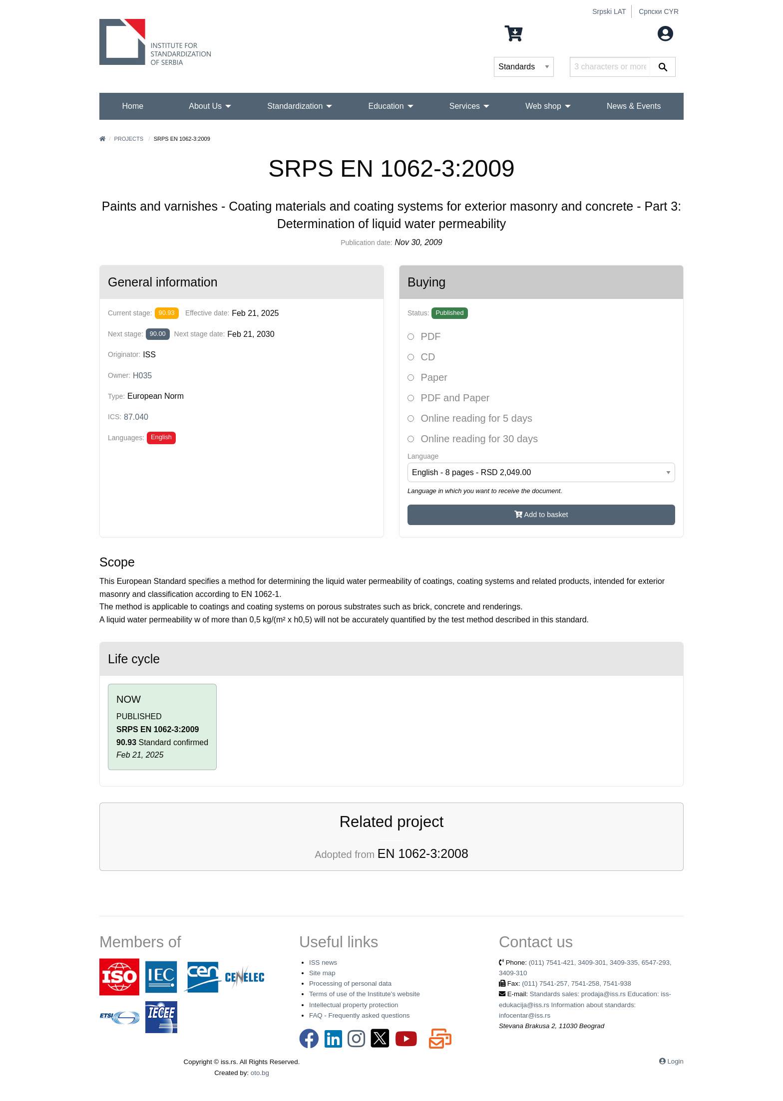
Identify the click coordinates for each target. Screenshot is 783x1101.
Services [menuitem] (464, 106)
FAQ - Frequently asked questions (359, 1015)
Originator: (124, 354)
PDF (424, 336)
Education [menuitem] (385, 106)
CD (421, 356)
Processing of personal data (350, 983)
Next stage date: (199, 334)
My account (642, 32)
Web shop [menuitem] (543, 106)
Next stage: (125, 334)
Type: (116, 396)
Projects (128, 139)
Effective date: (207, 313)
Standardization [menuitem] (295, 106)
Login (675, 1061)
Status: (418, 313)
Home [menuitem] (133, 106)
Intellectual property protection (353, 1005)
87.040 (136, 417)
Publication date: (366, 243)
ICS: (114, 417)
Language (422, 456)
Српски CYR (659, 11)
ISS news (323, 962)
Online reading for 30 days (472, 438)
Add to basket (541, 515)
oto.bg (260, 1073)
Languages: (126, 438)
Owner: (119, 375)
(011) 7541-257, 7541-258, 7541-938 (576, 983)
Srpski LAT (609, 11)
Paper (427, 377)
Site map (322, 973)
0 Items (529, 32)
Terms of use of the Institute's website (364, 994)
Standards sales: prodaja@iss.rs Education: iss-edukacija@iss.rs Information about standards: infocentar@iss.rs (585, 1004)
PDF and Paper (448, 397)
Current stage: (130, 313)
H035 (142, 375)
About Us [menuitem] (205, 106)
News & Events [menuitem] (634, 106)
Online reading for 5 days (469, 418)
